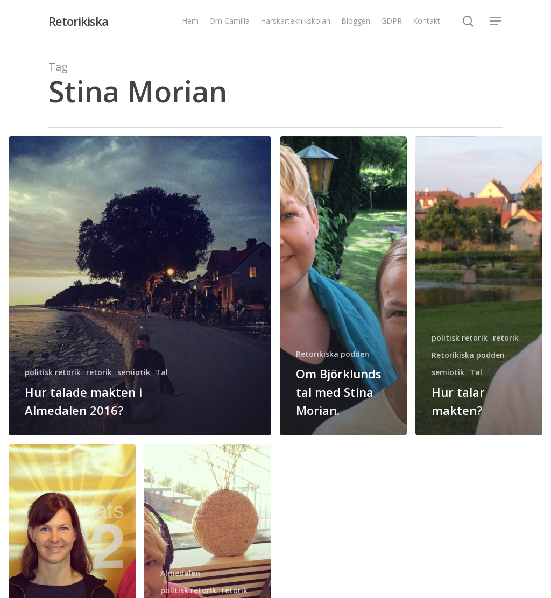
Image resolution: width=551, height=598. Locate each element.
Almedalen (180, 573)
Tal (162, 372)
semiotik (133, 372)
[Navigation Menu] (496, 21)
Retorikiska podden (332, 354)
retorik (99, 372)
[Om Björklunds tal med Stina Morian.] (343, 285)
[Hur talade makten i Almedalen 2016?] (140, 285)
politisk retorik (53, 372)
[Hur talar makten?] (478, 285)
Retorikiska (78, 21)
